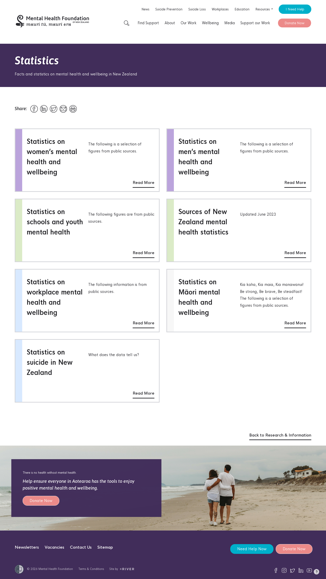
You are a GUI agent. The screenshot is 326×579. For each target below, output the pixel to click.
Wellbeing (210, 23)
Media (229, 23)
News (145, 9)
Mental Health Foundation (55, 569)
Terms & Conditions (91, 569)
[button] (316, 572)
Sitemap (105, 547)
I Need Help (295, 9)
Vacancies (54, 547)
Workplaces (220, 9)
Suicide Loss (197, 9)
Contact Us (81, 547)
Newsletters (27, 547)
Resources (264, 9)
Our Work (188, 23)
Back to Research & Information (280, 435)
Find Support (148, 23)
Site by (121, 569)
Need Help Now (251, 549)
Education (242, 9)
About (170, 23)
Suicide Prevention (168, 9)
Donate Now (294, 23)
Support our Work (255, 23)
